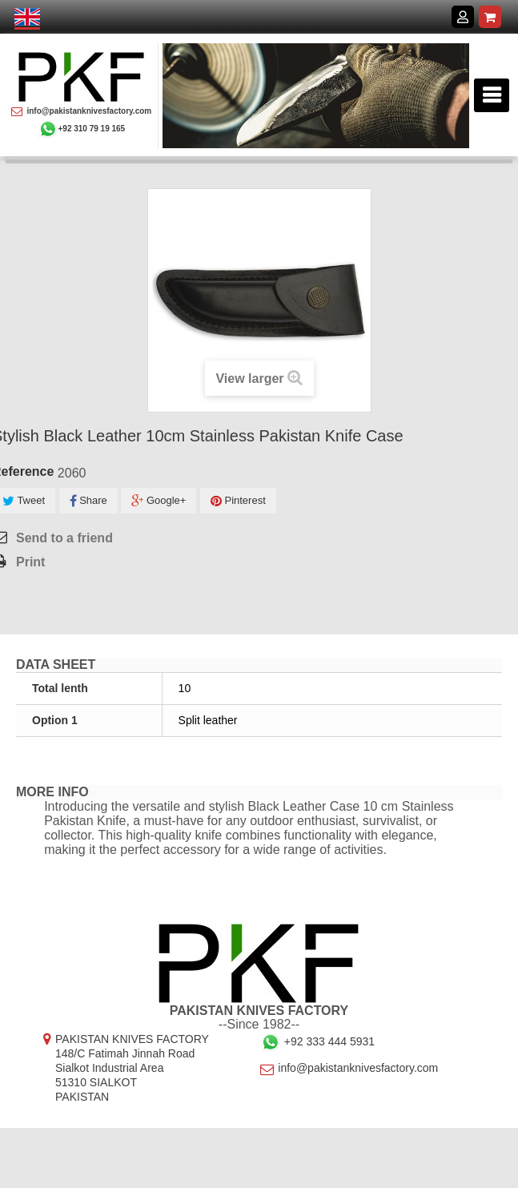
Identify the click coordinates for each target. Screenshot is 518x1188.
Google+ (158, 501)
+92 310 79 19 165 (81, 129)
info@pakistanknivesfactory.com (81, 111)
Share (88, 501)
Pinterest (238, 501)
